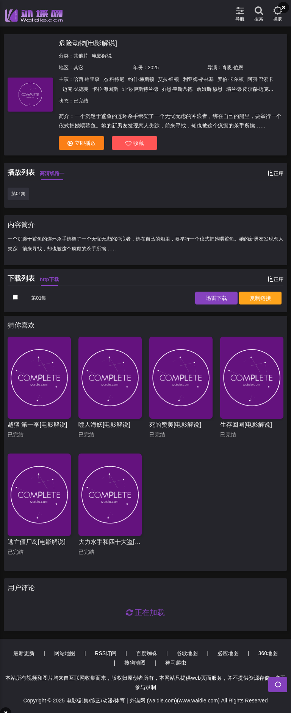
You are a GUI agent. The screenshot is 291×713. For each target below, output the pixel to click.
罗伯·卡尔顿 (230, 79)
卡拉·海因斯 (105, 89)
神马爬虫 (175, 663)
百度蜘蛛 (146, 653)
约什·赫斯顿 (141, 79)
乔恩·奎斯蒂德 (177, 89)
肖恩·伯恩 (232, 67)
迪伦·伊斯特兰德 (140, 89)
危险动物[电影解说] (88, 43)
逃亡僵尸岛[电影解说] (37, 542)
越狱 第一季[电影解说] (37, 424)
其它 (78, 67)
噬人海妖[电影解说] (104, 424)
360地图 (268, 653)
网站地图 (64, 653)
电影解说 (102, 56)
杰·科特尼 (114, 79)
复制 (260, 298)
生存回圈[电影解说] (246, 424)
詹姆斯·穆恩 (210, 89)
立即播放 (81, 143)
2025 (153, 67)
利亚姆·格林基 (198, 79)
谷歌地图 (187, 653)
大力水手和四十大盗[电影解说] (110, 542)
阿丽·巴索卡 (260, 79)
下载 (216, 298)
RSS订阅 (105, 653)
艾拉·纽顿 (168, 79)
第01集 (18, 193)
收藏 (134, 143)
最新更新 (23, 653)
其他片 (81, 56)
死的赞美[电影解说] (175, 424)
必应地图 (228, 653)
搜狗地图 (135, 663)
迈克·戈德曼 (76, 89)
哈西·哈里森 (87, 79)
